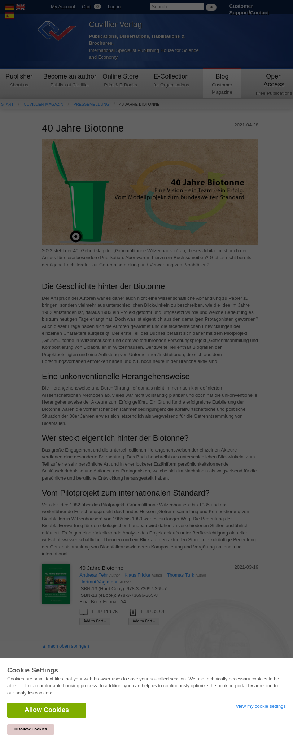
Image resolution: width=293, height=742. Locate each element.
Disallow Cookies (30, 729)
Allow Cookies (47, 710)
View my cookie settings (261, 706)
